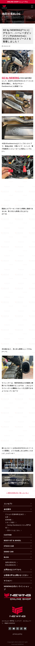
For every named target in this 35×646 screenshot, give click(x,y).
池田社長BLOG (10, 562)
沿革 (6, 517)
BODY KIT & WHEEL (12, 540)
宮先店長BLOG (10, 565)
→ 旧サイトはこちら (12, 530)
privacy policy (17, 634)
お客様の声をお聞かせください (16, 575)
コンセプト (8, 503)
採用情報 (8, 520)
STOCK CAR (9, 546)
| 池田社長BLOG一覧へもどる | (17, 493)
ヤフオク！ (8, 580)
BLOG (6, 557)
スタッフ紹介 (10, 522)
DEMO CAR (8, 551)
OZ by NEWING (10, 77)
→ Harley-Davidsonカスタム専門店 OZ (18, 526)
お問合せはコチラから (12, 569)
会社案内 (7, 509)
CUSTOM (8, 535)
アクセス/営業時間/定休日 (14, 514)
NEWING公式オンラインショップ (16, 587)
